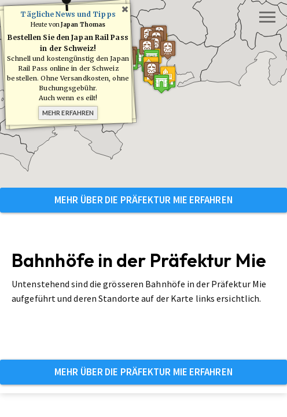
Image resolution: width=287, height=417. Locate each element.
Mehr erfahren (68, 112)
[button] (159, 87)
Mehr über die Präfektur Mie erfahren (143, 199)
